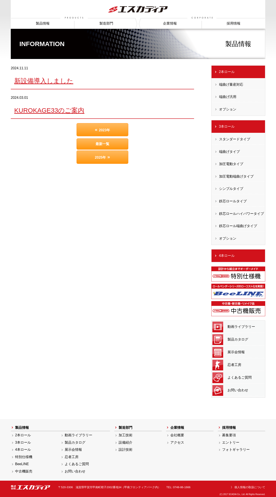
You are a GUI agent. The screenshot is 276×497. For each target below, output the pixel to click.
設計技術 (125, 449)
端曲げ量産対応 (231, 84)
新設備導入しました (43, 80)
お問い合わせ (230, 390)
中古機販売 (23, 471)
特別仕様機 (23, 457)
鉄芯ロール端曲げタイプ (238, 226)
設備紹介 (125, 442)
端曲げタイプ (229, 151)
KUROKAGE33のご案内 (49, 110)
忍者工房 (226, 365)
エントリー (230, 442)
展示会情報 (228, 352)
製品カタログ (230, 339)
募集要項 (229, 435)
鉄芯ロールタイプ (233, 201)
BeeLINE (22, 464)
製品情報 (43, 23)
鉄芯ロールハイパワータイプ (241, 213)
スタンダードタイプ (234, 139)
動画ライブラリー (233, 327)
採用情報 (233, 23)
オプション (227, 109)
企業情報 (170, 23)
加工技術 (125, 435)
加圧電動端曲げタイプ (236, 176)
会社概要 (177, 435)
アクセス (177, 442)
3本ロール (227, 126)
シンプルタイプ (231, 188)
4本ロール (227, 255)
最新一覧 (102, 144)
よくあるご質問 (232, 377)
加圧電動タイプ (231, 164)
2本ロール (227, 72)
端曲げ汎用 (227, 97)
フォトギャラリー (236, 449)
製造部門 (106, 23)
